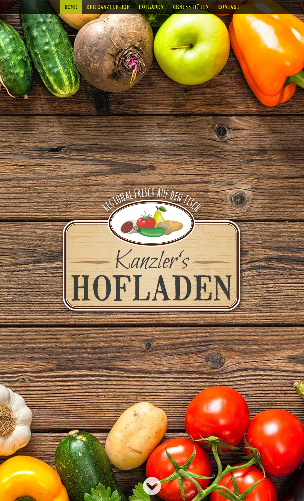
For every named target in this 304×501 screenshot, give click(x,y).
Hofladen (151, 6)
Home (71, 6)
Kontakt (229, 6)
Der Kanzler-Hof (107, 6)
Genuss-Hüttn (191, 6)
